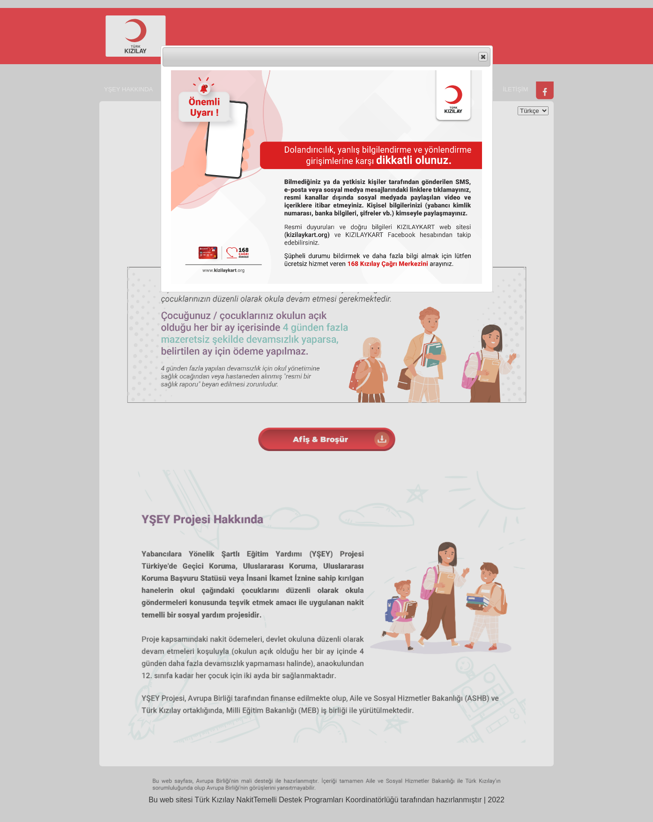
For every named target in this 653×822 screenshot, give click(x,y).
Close (482, 57)
